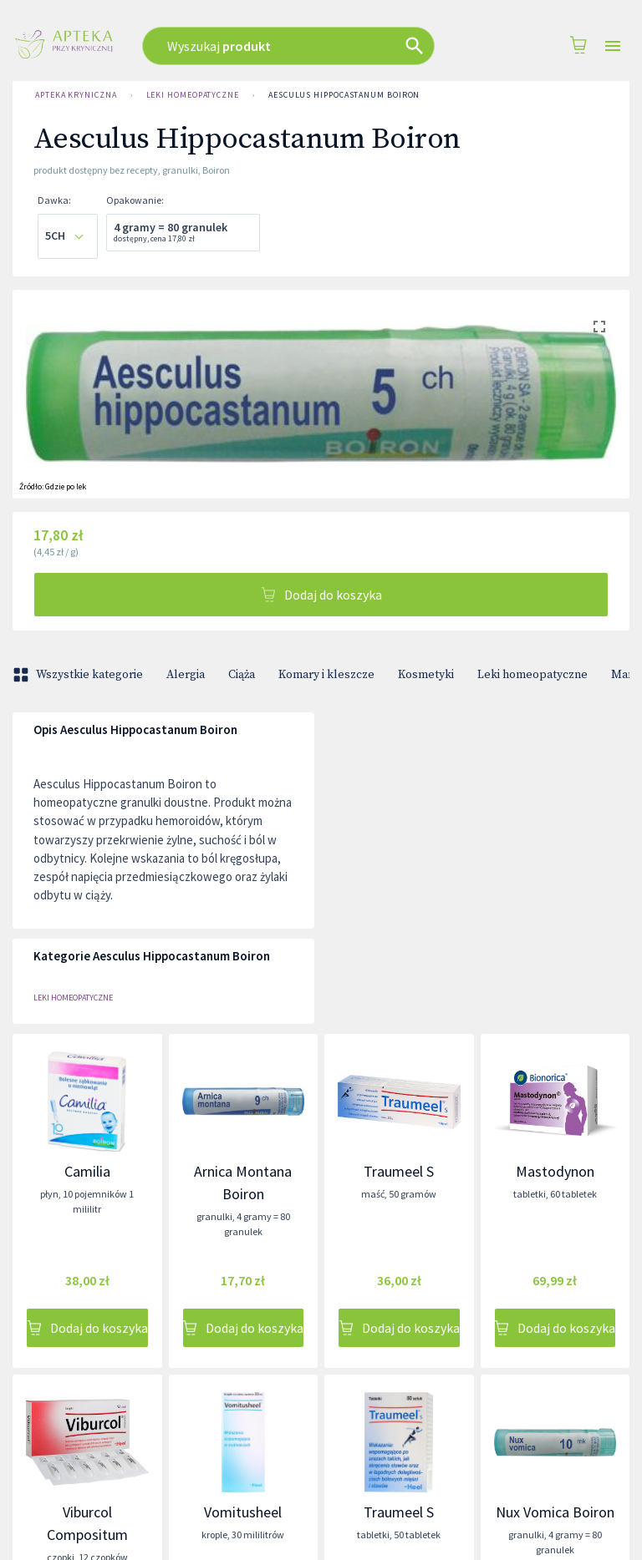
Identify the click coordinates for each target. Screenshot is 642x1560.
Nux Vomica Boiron (555, 1512)
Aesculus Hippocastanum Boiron (344, 95)
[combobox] (300, 46)
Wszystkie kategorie (79, 674)
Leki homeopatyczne (193, 95)
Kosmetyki (426, 674)
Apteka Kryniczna (76, 95)
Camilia (87, 1171)
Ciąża (241, 674)
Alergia (185, 674)
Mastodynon (555, 1171)
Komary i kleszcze (326, 674)
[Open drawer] (612, 46)
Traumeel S (399, 1171)
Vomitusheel (243, 1512)
